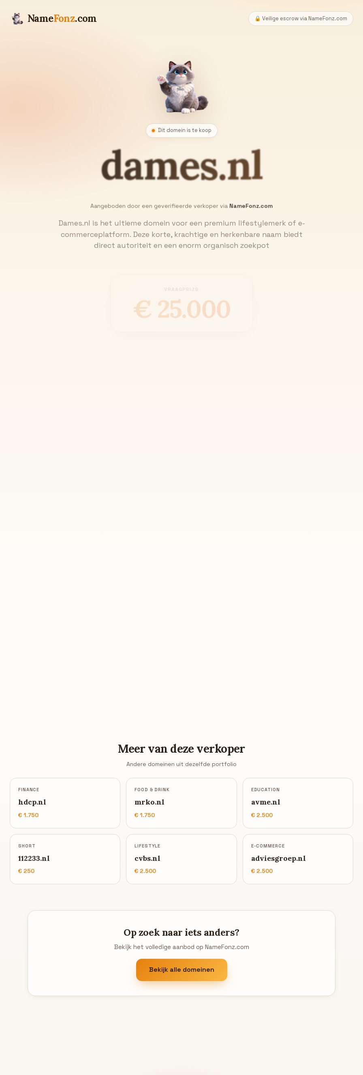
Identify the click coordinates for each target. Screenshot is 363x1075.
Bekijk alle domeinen (181, 970)
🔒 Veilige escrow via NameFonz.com (300, 18)
